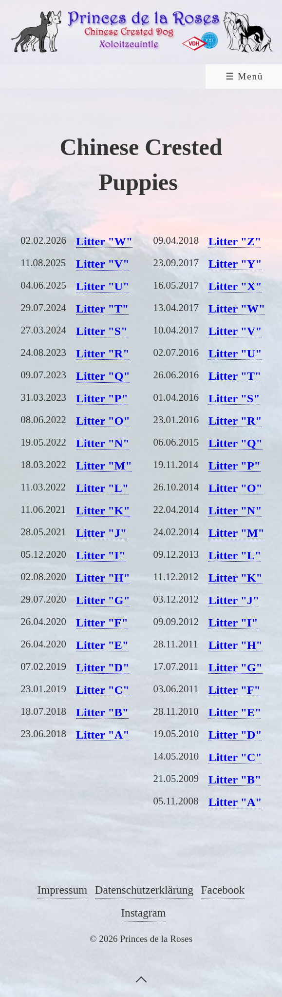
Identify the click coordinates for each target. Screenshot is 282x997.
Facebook (223, 889)
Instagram (143, 912)
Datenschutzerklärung (144, 889)
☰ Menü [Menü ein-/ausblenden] (244, 76)
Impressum (62, 889)
